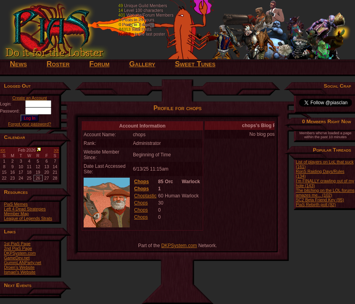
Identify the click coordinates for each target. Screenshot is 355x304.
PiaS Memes (16, 204)
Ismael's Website (20, 272)
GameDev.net (17, 257)
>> (56, 150)
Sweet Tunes (195, 64)
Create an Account (29, 98)
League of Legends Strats (28, 218)
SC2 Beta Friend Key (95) (320, 199)
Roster (58, 64)
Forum (99, 64)
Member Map (16, 213)
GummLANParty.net (22, 262)
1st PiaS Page (17, 243)
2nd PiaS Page (18, 248)
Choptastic (145, 196)
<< (2, 150)
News (18, 64)
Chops (141, 181)
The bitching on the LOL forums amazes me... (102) (325, 192)
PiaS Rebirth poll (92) (316, 204)
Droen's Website (19, 267)
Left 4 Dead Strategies (25, 208)
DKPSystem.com (20, 253)
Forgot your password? (29, 124)
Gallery (142, 64)
